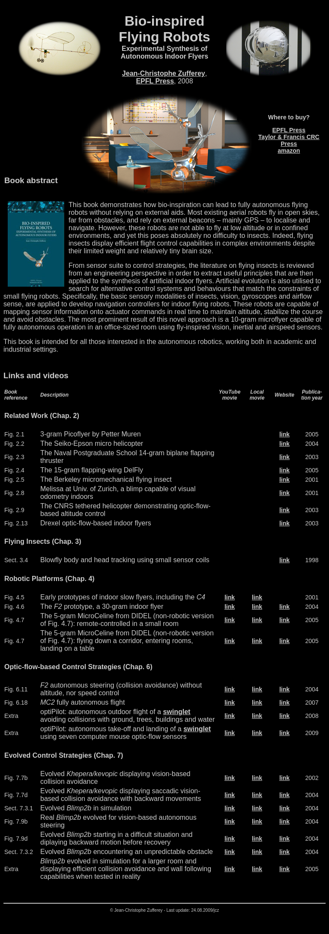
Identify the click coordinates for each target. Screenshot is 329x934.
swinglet (176, 711)
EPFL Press (155, 81)
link (284, 434)
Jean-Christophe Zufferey (163, 73)
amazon (289, 150)
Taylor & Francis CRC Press (289, 140)
